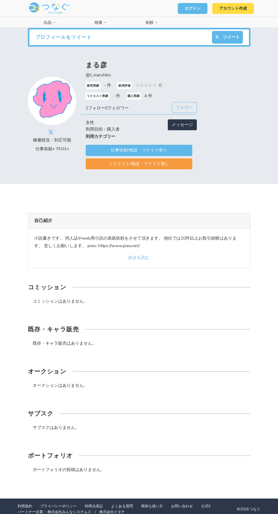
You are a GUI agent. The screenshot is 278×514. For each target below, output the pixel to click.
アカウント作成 (233, 8)
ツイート (227, 37)
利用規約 (25, 506)
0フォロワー (117, 108)
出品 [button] (48, 22)
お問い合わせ (182, 506)
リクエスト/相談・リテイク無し (139, 164)
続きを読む (139, 257)
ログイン (192, 8)
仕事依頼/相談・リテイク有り (139, 150)
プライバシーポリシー (58, 506)
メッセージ (182, 125)
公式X (206, 506)
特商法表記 (94, 506)
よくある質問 (122, 506)
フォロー (184, 107)
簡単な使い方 (152, 506)
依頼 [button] (149, 22)
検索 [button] (99, 22)
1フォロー (95, 108)
